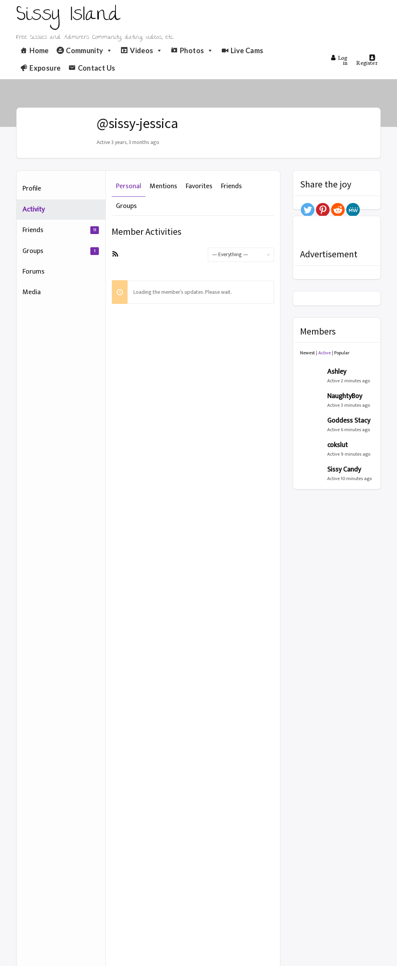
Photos (197, 50)
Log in (339, 60)
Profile (31, 188)
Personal (128, 186)
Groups (60, 251)
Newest (307, 353)
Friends (60, 230)
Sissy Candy (344, 469)
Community (89, 50)
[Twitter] (307, 210)
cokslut (337, 445)
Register (367, 60)
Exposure (44, 68)
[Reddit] (338, 210)
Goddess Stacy (348, 421)
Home (38, 50)
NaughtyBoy (344, 396)
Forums (33, 271)
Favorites (199, 186)
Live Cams (247, 50)
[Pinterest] (323, 210)
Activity (33, 209)
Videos (146, 50)
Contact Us (97, 68)
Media (31, 292)
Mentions (163, 186)
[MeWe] (353, 210)
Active (324, 353)
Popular (342, 353)
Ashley (336, 372)
